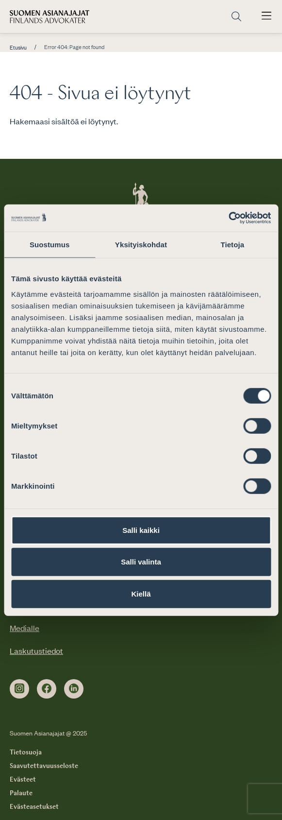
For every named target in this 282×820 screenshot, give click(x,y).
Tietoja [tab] (232, 244)
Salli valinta (141, 562)
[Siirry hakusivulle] (236, 16)
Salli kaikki (141, 530)
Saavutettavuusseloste (44, 766)
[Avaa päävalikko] (266, 16)
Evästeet (23, 779)
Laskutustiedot (36, 650)
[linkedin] (73, 689)
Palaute (21, 793)
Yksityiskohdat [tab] (141, 244)
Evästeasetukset (34, 806)
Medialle (24, 627)
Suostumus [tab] (50, 244)
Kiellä (140, 593)
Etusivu (18, 47)
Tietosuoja (26, 752)
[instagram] (19, 689)
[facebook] (46, 689)
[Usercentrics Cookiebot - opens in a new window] (228, 218)
